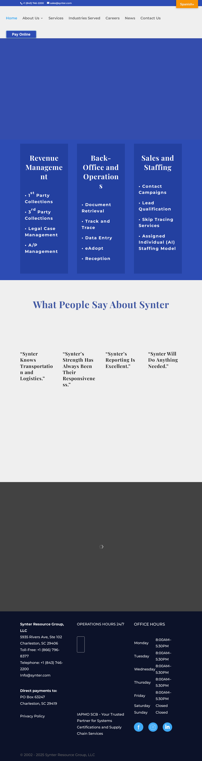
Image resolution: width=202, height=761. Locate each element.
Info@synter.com (35, 675)
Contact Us (150, 18)
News (130, 18)
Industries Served (84, 18)
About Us (30, 18)
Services (56, 18)
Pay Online (21, 34)
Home (11, 18)
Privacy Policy (32, 716)
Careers (113, 18)
